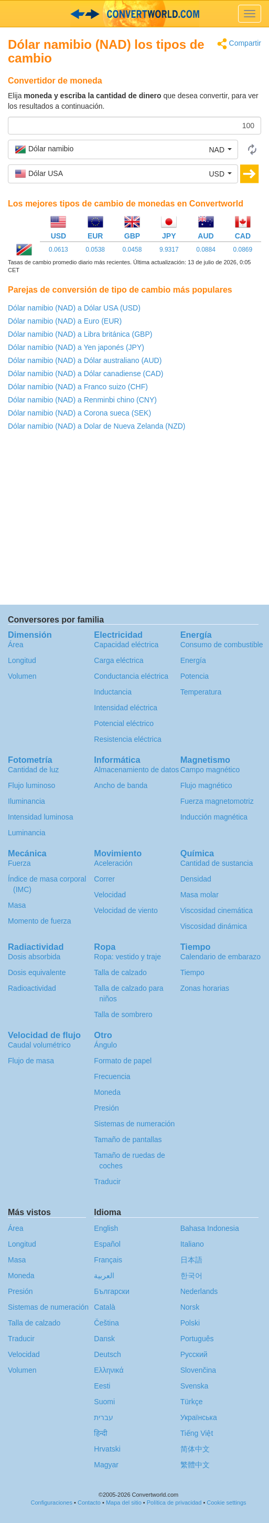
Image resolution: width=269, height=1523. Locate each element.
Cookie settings (226, 1502)
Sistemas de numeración (134, 1124)
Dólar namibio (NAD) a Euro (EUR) (65, 321)
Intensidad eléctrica (125, 707)
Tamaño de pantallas (128, 1139)
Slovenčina (198, 1370)
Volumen (22, 676)
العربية (104, 1275)
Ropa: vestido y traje (127, 956)
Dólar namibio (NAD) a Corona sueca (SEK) (79, 413)
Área (16, 644)
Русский (194, 1354)
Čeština (106, 1323)
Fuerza (19, 863)
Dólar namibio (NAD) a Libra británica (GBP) (80, 334)
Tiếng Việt (196, 1433)
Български (111, 1291)
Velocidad (110, 894)
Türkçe (191, 1401)
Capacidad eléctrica (126, 644)
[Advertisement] (134, 520)
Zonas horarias (204, 988)
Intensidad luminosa (40, 817)
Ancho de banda (120, 785)
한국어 (191, 1275)
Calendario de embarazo (220, 956)
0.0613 (58, 249)
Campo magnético (210, 769)
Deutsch (107, 1354)
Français (108, 1260)
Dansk (104, 1338)
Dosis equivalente (37, 972)
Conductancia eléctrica (131, 676)
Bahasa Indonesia (209, 1228)
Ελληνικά (108, 1370)
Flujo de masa (31, 1060)
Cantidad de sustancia (216, 863)
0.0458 (132, 249)
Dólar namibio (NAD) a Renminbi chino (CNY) (82, 400)
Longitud (22, 660)
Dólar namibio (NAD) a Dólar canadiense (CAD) (85, 373)
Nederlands (199, 1291)
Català (104, 1307)
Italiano (192, 1244)
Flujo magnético (206, 785)
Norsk (190, 1307)
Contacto (89, 1502)
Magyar (106, 1464)
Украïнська (198, 1417)
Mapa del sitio (124, 1502)
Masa (17, 905)
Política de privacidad (174, 1502)
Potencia (194, 676)
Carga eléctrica (118, 660)
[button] (123, 149)
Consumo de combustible (221, 644)
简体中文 (195, 1449)
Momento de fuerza (39, 921)
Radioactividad (32, 988)
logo (134, 14)
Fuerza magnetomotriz (217, 801)
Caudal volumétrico (39, 1045)
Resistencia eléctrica (127, 739)
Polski (190, 1323)
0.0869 (242, 249)
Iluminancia (26, 801)
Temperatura (201, 692)
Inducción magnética (214, 817)
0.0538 (95, 249)
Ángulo (105, 1045)
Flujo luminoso (31, 785)
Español (107, 1244)
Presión (106, 1108)
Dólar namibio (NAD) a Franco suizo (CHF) (78, 386)
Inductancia (113, 692)
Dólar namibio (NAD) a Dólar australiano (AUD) (85, 360)
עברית (103, 1417)
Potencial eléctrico (124, 723)
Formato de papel (123, 1060)
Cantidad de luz (33, 769)
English (106, 1228)
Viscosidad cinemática (216, 910)
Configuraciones (51, 1502)
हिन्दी (100, 1433)
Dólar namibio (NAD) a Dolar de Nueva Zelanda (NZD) (96, 426)
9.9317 (169, 249)
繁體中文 (195, 1464)
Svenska (194, 1386)
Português (197, 1338)
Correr (104, 879)
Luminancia (27, 832)
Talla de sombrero (123, 1014)
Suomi (104, 1401)
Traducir (107, 1181)
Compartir (239, 43)
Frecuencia (112, 1076)
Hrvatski (107, 1449)
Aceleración (113, 863)
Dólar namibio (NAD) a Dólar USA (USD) (74, 308)
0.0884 (206, 249)
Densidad (195, 879)
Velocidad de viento (125, 910)
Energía (193, 660)
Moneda (107, 1092)
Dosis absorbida (34, 956)
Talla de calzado (120, 972)
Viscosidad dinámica (213, 926)
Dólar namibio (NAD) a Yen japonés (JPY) (76, 347)
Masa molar (199, 894)
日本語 (191, 1260)
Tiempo (192, 972)
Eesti (102, 1386)
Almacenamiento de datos (136, 769)
